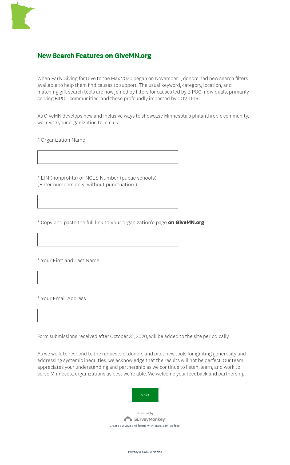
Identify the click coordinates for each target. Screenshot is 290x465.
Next (145, 394)
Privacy (133, 452)
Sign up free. (171, 426)
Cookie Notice (152, 452)
